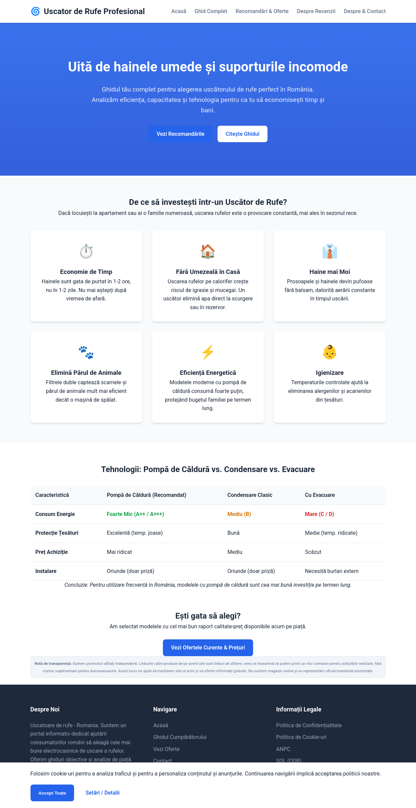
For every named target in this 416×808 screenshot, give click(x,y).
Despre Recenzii (316, 11)
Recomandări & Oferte (262, 11)
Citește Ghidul (242, 134)
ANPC (283, 749)
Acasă (178, 11)
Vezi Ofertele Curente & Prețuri (208, 647)
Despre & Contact (365, 11)
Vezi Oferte (166, 749)
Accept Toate (52, 793)
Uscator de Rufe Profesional (88, 11)
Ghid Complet (211, 11)
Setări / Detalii (102, 793)
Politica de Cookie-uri (301, 737)
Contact (162, 761)
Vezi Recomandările (180, 134)
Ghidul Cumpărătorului (179, 737)
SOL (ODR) (289, 761)
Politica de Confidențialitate (309, 725)
